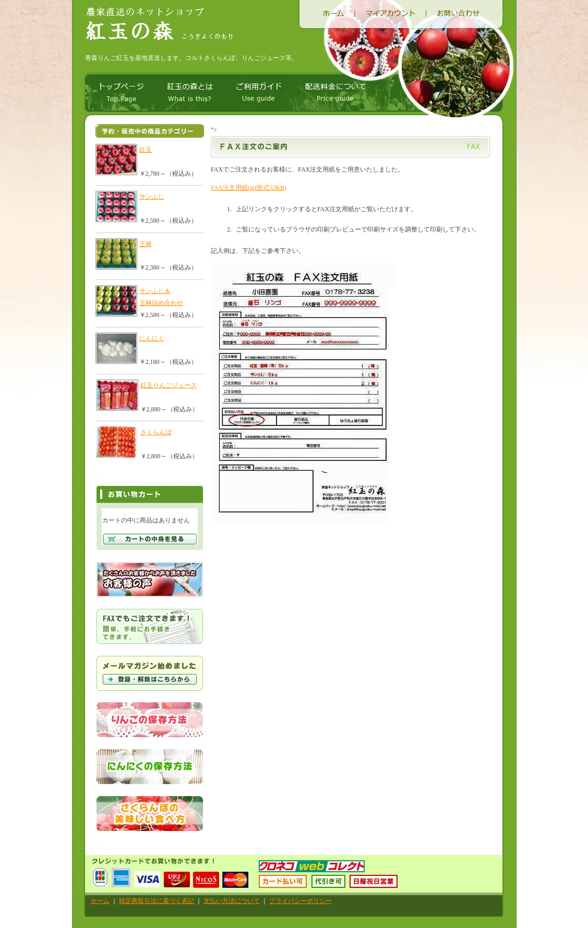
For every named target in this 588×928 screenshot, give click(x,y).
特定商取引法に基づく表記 (156, 901)
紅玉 (145, 149)
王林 (145, 244)
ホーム (100, 901)
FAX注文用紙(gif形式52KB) (248, 187)
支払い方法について (231, 901)
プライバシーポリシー (300, 901)
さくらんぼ (156, 432)
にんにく (151, 338)
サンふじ (151, 196)
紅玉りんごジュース (168, 385)
